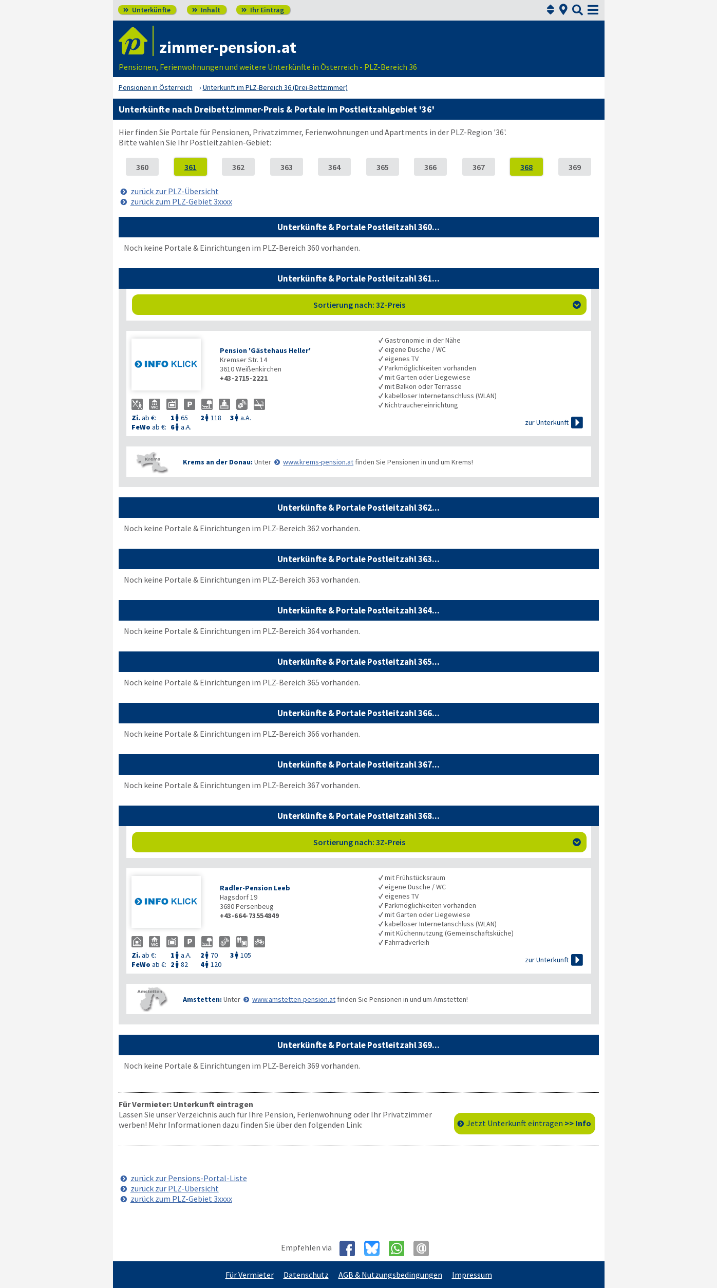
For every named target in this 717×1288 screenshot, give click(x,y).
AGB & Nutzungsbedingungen (390, 1275)
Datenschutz (306, 1275)
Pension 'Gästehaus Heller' (265, 350)
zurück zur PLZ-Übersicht (174, 191)
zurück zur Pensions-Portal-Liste (188, 1178)
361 (190, 167)
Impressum (472, 1275)
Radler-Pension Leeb (255, 887)
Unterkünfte (147, 9)
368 (526, 167)
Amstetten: (202, 999)
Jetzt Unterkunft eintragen (528, 1123)
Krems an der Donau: (218, 461)
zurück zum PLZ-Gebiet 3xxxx (181, 201)
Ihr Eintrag (262, 9)
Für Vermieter (249, 1275)
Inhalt (206, 9)
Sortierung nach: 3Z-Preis (447, 305)
